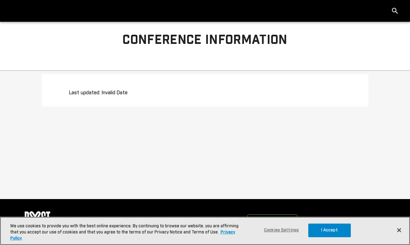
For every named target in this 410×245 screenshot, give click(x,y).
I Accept (329, 230)
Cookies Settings (281, 230)
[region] (205, 231)
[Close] (399, 230)
